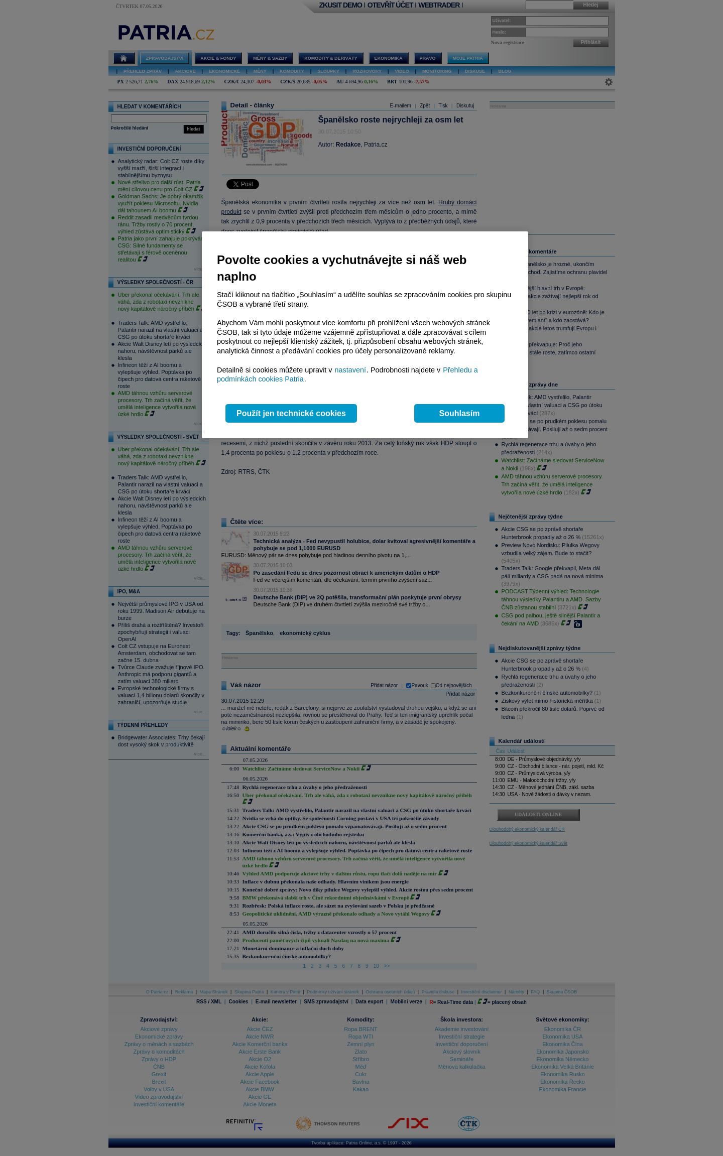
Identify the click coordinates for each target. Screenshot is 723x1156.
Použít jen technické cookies (291, 413)
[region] (365, 335)
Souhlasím (459, 413)
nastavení (350, 370)
